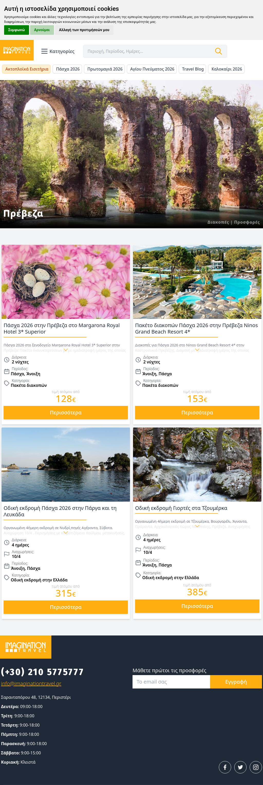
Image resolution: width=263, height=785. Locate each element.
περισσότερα (65, 412)
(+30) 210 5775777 (42, 672)
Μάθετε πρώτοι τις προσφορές (169, 670)
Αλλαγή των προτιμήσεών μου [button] (84, 30)
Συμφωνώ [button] (16, 30)
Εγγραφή (236, 681)
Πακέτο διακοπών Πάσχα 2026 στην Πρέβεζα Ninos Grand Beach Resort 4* (197, 329)
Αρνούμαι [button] (42, 30)
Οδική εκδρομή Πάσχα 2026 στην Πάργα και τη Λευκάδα (66, 512)
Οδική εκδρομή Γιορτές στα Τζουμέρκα (197, 509)
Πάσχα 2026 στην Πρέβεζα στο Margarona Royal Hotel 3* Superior (66, 329)
